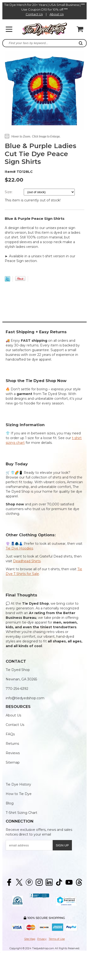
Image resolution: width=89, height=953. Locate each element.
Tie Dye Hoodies (19, 548)
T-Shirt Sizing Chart (21, 813)
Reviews (13, 753)
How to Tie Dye (19, 794)
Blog (10, 803)
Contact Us (34, 14)
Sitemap (13, 762)
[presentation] (42, 863)
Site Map (29, 939)
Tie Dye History (18, 784)
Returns (12, 743)
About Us (57, 14)
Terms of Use (57, 939)
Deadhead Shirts (27, 561)
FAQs (10, 734)
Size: (9, 192)
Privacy (42, 939)
